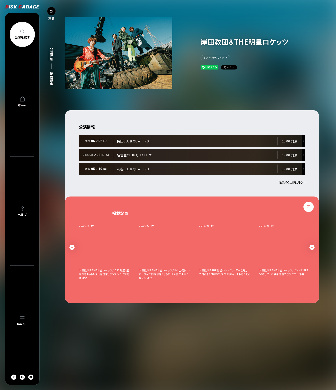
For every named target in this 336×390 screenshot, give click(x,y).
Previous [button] (72, 247)
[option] (109, 254)
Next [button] (312, 247)
